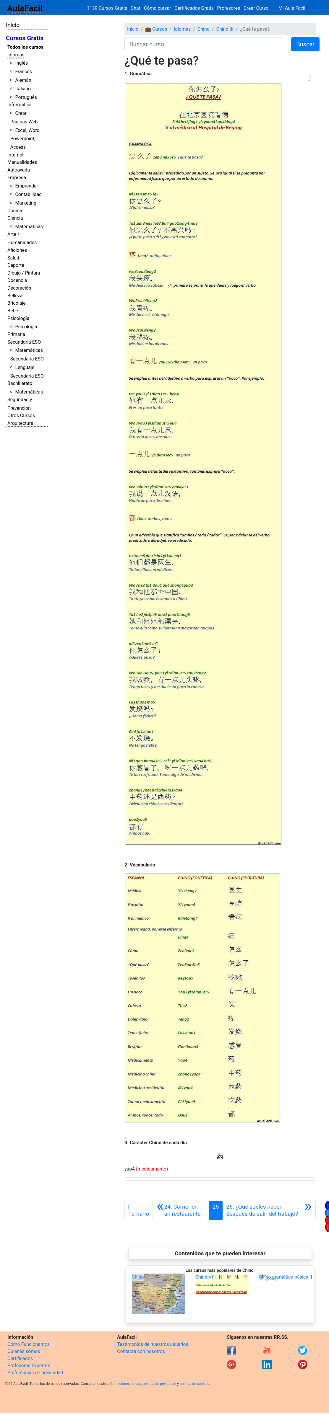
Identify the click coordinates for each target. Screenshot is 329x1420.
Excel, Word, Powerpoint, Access (25, 139)
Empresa (16, 177)
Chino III (224, 29)
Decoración (19, 288)
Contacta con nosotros (141, 1351)
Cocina (14, 210)
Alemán (23, 80)
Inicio (13, 25)
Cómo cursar (157, 8)
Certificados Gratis (193, 8)
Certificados (20, 1358)
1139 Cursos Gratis (107, 8)
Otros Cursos (21, 415)
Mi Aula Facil (291, 8)
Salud (13, 258)
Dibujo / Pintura (23, 273)
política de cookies (194, 1384)
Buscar (305, 44)
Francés (23, 71)
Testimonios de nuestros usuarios (152, 1344)
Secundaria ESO (24, 342)
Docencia (17, 280)
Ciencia (15, 218)
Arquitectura (20, 423)
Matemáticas (29, 226)
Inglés (21, 63)
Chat (135, 8)
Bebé (12, 311)
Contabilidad (28, 194)
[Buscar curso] (203, 44)
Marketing (25, 203)
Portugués (26, 97)
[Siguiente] (269, 1210)
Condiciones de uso (125, 1384)
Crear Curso (256, 8)
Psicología (18, 318)
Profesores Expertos (28, 1365)
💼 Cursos (156, 29)
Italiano (23, 89)
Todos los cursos (25, 47)
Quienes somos (23, 1351)
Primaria (16, 334)
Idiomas (15, 55)
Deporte (15, 265)
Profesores (228, 8)
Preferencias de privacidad (35, 1372)
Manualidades (22, 162)
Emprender (26, 186)
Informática (19, 104)
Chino (203, 29)
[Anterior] (181, 1210)
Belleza (14, 295)
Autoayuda (18, 170)
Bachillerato (19, 383)
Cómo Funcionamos (28, 1344)
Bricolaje (16, 303)
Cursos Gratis (24, 38)
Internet (15, 155)
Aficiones (17, 250)
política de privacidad (159, 1384)
